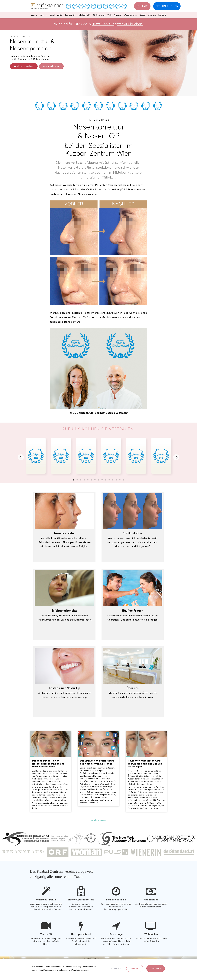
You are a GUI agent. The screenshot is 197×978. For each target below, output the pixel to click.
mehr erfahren (51, 66)
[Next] (176, 457)
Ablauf (34, 15)
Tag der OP (70, 15)
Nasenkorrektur (56, 15)
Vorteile (43, 15)
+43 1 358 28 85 (139, 952)
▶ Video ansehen (23, 66)
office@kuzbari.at (140, 949)
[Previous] (21, 457)
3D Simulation (99, 15)
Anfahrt (135, 956)
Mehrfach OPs (84, 15)
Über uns (152, 15)
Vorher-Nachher (114, 15)
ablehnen (135, 968)
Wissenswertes (130, 15)
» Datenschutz (117, 968)
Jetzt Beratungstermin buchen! (117, 24)
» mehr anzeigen (98, 739)
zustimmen (156, 968)
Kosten (143, 15)
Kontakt (162, 15)
